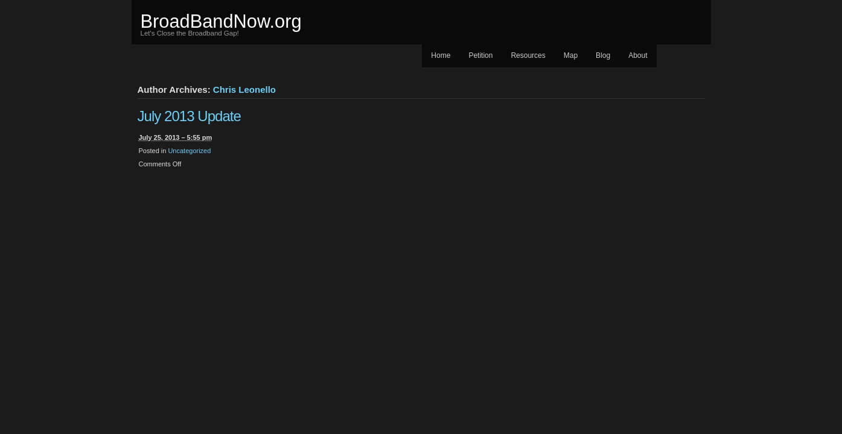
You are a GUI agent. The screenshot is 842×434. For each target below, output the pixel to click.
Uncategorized (189, 150)
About (637, 55)
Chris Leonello (244, 89)
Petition (480, 55)
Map (571, 55)
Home (440, 55)
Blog (603, 55)
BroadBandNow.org (221, 21)
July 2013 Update (189, 116)
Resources (528, 55)
